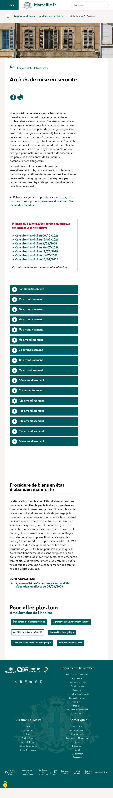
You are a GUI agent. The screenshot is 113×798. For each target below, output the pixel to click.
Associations (77, 724)
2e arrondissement (27, 299)
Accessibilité (101, 782)
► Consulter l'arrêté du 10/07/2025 (35, 259)
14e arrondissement (28, 421)
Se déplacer (77, 764)
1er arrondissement (28, 289)
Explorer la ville (65, 782)
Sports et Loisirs (28, 741)
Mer (28, 744)
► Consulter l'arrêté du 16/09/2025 (35, 239)
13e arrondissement (28, 411)
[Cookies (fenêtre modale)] (5, 785)
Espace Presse (88, 782)
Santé (77, 760)
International (77, 744)
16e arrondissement (28, 441)
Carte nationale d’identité (77, 704)
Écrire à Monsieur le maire (10, 782)
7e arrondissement (27, 350)
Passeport (77, 700)
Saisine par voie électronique (27, 782)
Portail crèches (77, 696)
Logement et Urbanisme (77, 748)
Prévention (77, 756)
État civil (77, 716)
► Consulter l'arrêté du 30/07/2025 (35, 247)
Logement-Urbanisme (24, 16)
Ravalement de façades (82, 652)
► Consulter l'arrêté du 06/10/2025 (35, 235)
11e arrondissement (28, 390)
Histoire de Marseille (28, 752)
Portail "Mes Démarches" (77, 685)
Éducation (77, 737)
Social (77, 752)
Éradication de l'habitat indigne (33, 621)
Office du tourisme (28, 756)
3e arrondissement (27, 309)
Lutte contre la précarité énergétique (36, 652)
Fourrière (77, 712)
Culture (28, 737)
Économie (77, 768)
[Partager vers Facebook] (13, 97)
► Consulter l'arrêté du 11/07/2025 (35, 255)
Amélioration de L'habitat (51, 16)
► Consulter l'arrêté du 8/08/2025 (34, 243)
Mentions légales (77, 782)
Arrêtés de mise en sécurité (31, 642)
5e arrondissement (27, 330)
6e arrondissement (27, 340)
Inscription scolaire (77, 692)
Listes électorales (77, 708)
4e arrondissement (27, 319)
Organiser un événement (77, 720)
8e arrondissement (27, 360)
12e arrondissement (28, 401)
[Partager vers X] (20, 97)
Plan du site (55, 782)
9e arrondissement (27, 370)
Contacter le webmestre (43, 782)
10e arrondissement (28, 380)
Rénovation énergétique (72, 642)
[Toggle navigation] (5, 5)
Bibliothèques (28, 748)
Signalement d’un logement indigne (35, 632)
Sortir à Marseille (28, 760)
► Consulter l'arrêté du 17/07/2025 (35, 251)
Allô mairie (77, 689)
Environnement (77, 741)
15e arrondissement (28, 431)
